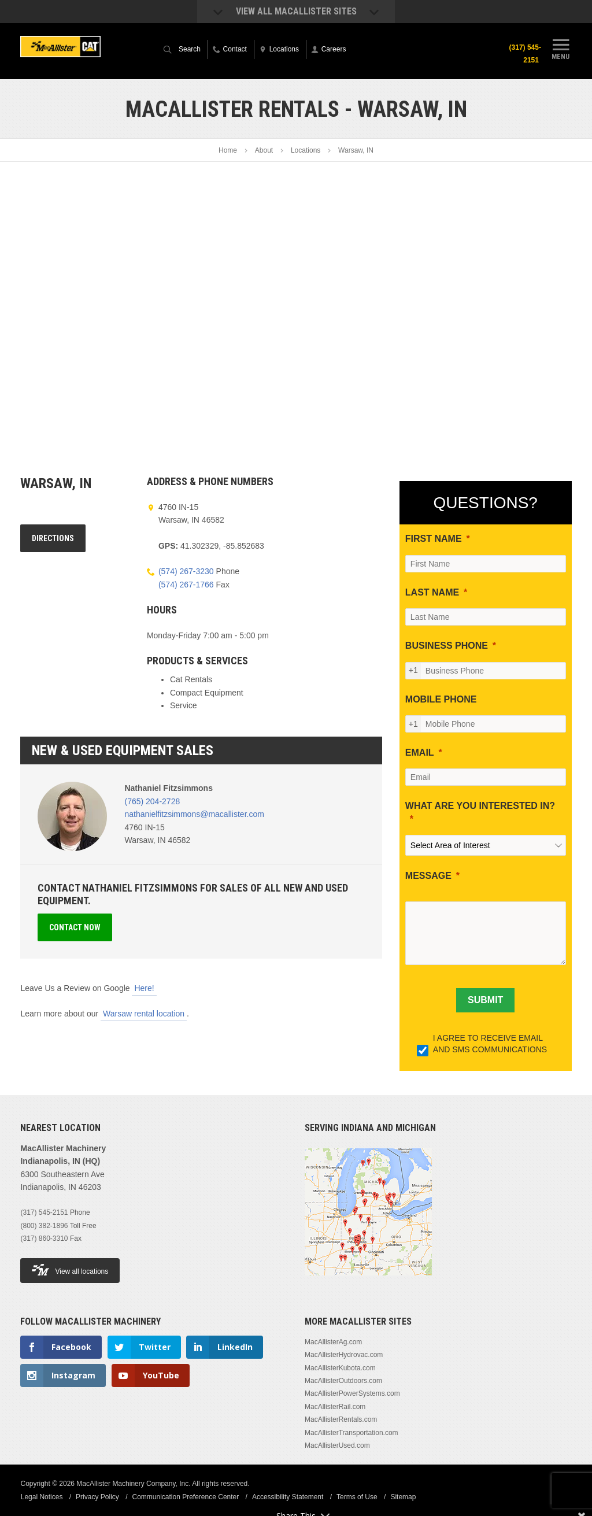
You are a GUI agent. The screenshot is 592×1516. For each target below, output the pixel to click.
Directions (53, 538)
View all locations (70, 1270)
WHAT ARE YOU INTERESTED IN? (480, 806)
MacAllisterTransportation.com (351, 1433)
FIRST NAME (433, 538)
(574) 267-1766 (186, 584)
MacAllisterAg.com (333, 1342)
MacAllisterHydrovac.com (344, 1355)
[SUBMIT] (485, 1000)
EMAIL (419, 752)
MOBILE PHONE (441, 699)
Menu (561, 48)
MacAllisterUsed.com (337, 1445)
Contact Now (75, 927)
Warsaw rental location (143, 1013)
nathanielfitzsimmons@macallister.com (194, 814)
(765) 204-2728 (152, 801)
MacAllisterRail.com (335, 1407)
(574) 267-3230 (186, 571)
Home (228, 150)
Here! (144, 988)
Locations (305, 150)
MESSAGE (428, 876)
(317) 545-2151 (525, 53)
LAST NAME (432, 592)
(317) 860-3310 (44, 1238)
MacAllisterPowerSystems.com (352, 1393)
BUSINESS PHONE (446, 645)
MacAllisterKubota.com (340, 1368)
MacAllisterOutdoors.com (343, 1381)
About (264, 150)
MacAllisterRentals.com (341, 1419)
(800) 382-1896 (44, 1226)
